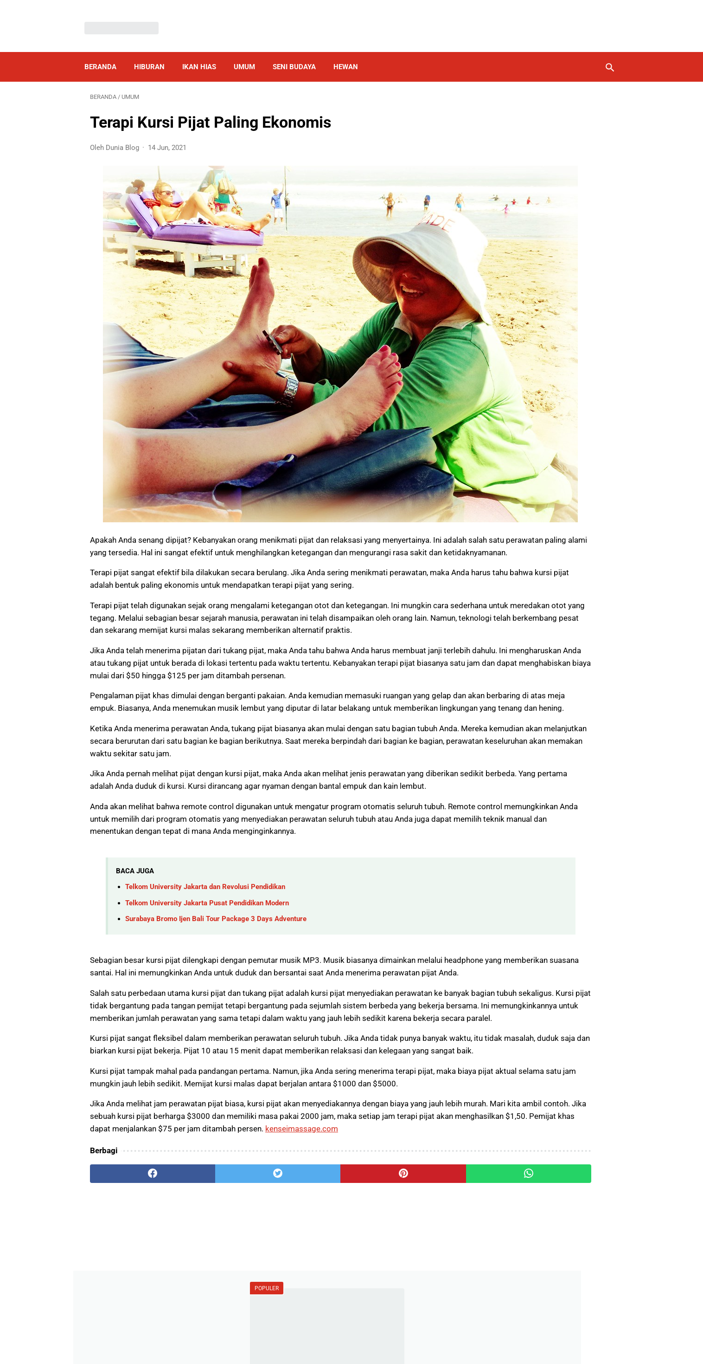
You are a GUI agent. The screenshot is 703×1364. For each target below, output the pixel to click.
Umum (250, 53)
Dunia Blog (365, 1349)
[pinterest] (309, 1234)
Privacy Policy (298, 1333)
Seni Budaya (299, 53)
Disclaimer (346, 1333)
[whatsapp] (397, 1234)
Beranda (106, 53)
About (382, 1333)
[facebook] (134, 1234)
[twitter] (221, 1234)
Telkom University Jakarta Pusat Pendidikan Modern (207, 889)
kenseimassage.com (279, 1189)
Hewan (351, 53)
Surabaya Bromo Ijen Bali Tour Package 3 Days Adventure (216, 905)
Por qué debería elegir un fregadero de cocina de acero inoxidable (533, 314)
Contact (414, 1333)
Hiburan (155, 53)
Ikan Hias (205, 53)
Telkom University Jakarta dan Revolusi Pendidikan (205, 873)
